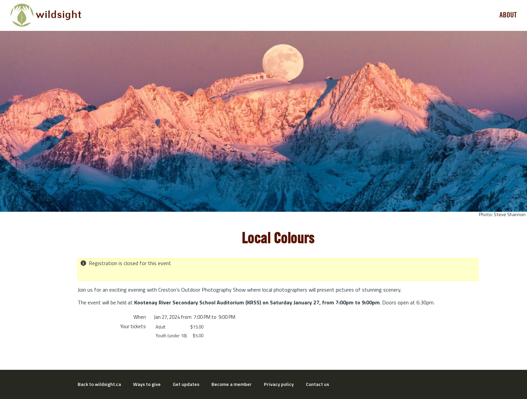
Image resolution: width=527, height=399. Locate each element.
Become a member (231, 384)
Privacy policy (279, 384)
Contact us (317, 384)
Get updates (186, 384)
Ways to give (147, 384)
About (508, 15)
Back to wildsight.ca (99, 384)
